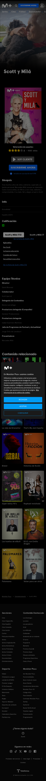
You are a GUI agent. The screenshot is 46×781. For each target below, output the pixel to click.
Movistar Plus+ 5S (28, 689)
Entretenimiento (7, 661)
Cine (13, 11)
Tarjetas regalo (28, 711)
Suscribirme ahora (28, 5)
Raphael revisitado (32, 504)
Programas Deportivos (30, 658)
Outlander (26, 633)
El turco (25, 639)
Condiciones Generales (31, 686)
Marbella (26, 646)
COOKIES (23, 762)
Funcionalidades (28, 677)
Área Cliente (27, 683)
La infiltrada (27, 630)
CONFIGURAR (23, 413)
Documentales (7, 658)
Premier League (7, 683)
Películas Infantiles (8, 636)
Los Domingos (27, 618)
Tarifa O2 (26, 705)
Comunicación (28, 714)
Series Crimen (6, 655)
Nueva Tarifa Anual (29, 708)
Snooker (4, 711)
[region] (23, 390)
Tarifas (25, 702)
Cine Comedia (6, 627)
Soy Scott (6, 247)
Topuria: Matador (7, 702)
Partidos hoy (6, 717)
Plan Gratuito (27, 695)
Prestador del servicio (13, 759)
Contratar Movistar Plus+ (31, 699)
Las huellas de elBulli (11, 541)
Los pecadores (28, 624)
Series (5, 11)
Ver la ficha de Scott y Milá (23, 239)
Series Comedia (7, 652)
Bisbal (4, 466)
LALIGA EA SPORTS (8, 680)
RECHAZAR (23, 399)
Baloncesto (35, 11)
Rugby (4, 699)
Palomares (6, 581)
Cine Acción (6, 630)
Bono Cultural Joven (30, 680)
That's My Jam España (33, 428)
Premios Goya (27, 652)
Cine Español (6, 624)
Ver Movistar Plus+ (29, 674)
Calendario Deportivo (9, 714)
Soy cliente (22, 159)
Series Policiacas (7, 649)
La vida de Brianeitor (11, 428)
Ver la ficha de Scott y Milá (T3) (15, 265)
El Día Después (7, 686)
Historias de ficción (32, 466)
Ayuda (23, 734)
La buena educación (11, 251)
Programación (28, 717)
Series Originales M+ (8, 643)
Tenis (3, 695)
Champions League (8, 677)
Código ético (27, 692)
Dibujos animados (29, 655)
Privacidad (36, 759)
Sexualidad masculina (11, 259)
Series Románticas (8, 646)
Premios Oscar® (28, 649)
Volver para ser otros (33, 581)
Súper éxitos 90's (9, 504)
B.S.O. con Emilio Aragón (31, 542)
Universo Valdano (8, 689)
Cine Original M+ (7, 621)
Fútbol (22, 11)
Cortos (4, 633)
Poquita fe (26, 643)
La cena (25, 621)
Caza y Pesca (27, 661)
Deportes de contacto (9, 705)
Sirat (24, 627)
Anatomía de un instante (31, 636)
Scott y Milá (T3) (13, 234)
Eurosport (5, 708)
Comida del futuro (10, 255)
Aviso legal (26, 759)
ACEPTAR (23, 406)
